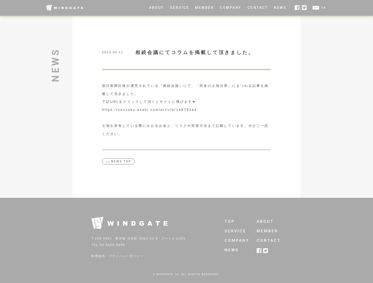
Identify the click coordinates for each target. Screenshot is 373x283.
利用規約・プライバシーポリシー (117, 256)
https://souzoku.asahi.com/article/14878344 (149, 110)
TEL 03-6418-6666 (108, 245)
